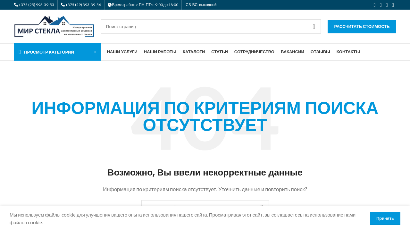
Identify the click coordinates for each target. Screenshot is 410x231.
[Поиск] (211, 26)
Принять (385, 218)
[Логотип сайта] (54, 26)
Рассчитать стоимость (361, 26)
